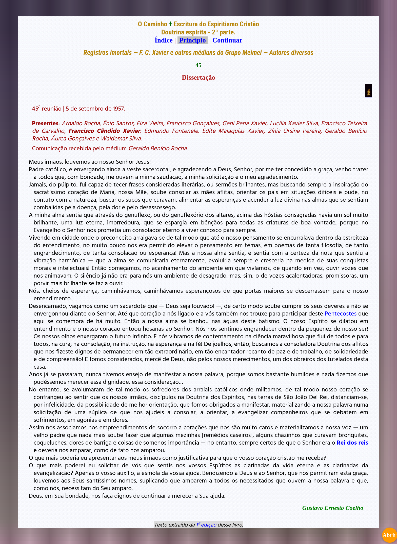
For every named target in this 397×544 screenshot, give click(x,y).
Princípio (192, 40)
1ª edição (206, 524)
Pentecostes (341, 313)
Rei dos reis (352, 442)
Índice (164, 40)
